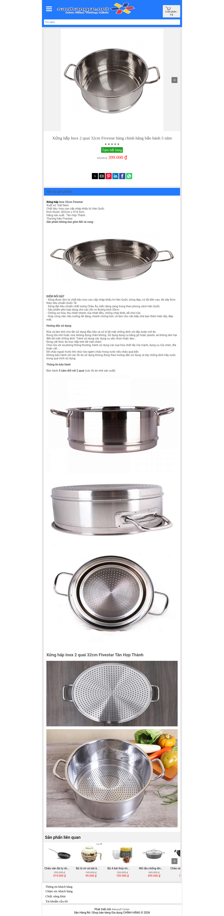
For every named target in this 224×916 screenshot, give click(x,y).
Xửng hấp (52, 202)
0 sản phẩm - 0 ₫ (171, 11)
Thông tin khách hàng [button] (59, 886)
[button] (49, 8)
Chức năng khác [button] (56, 896)
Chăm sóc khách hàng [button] (59, 891)
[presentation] (174, 861)
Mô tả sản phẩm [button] (59, 192)
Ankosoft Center (121, 909)
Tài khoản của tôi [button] (57, 901)
